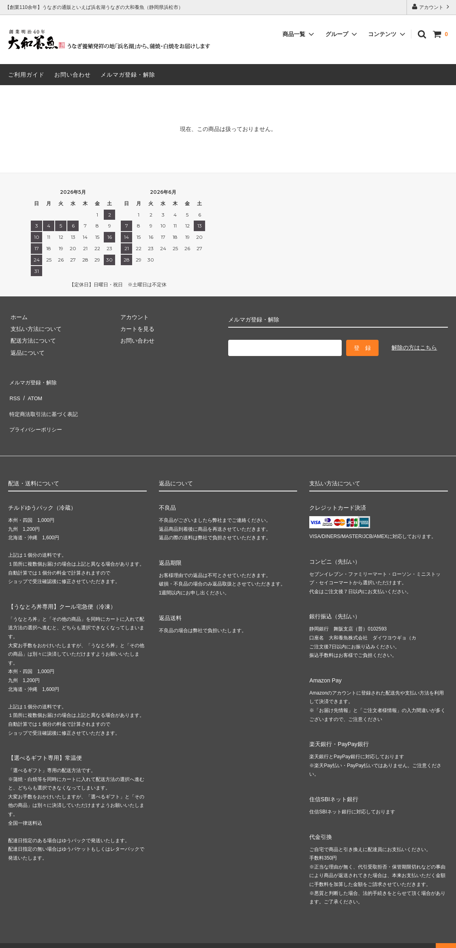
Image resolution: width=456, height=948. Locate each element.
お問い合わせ (72, 74)
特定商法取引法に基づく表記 (45, 404)
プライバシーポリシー (36, 416)
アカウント (431, 6)
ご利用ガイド (26, 74)
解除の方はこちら (414, 347)
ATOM (32, 392)
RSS (14, 392)
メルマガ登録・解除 (128, 74)
